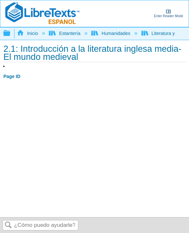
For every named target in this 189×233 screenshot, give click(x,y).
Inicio (28, 33)
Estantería (65, 33)
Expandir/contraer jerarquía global (11, 33)
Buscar (8, 225)
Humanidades (111, 33)
